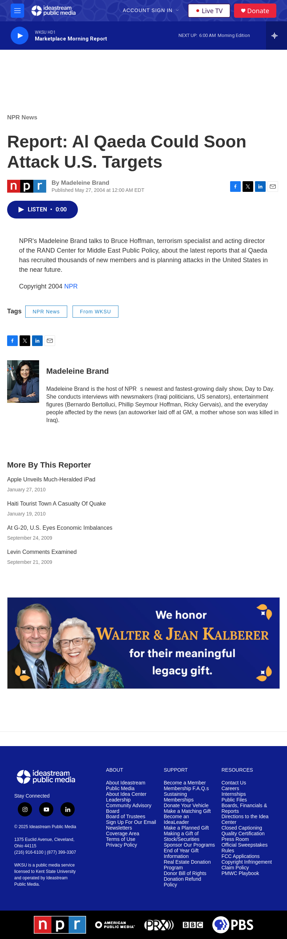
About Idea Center (126, 794)
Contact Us (234, 783)
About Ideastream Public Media (125, 785)
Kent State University (56, 871)
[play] (19, 36)
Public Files (234, 800)
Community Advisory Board (129, 808)
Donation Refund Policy (182, 881)
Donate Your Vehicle (186, 805)
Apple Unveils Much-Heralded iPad (51, 479)
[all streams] (276, 35)
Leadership (118, 800)
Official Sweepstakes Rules (245, 847)
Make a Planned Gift (186, 828)
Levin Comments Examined (42, 552)
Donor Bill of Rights (185, 873)
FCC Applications (241, 856)
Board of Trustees (125, 816)
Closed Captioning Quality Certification (243, 830)
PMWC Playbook (240, 873)
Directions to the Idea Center (245, 819)
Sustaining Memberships (178, 797)
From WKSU (95, 311)
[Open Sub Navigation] (178, 11)
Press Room (235, 839)
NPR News (22, 117)
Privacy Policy (121, 845)
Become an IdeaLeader (176, 819)
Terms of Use (120, 839)
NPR (71, 286)
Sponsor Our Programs (189, 845)
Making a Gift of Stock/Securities (181, 836)
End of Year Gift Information (181, 853)
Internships (234, 794)
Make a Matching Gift (187, 811)
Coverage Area (122, 833)
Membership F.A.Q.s (186, 788)
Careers (230, 788)
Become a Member (185, 783)
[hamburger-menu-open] (17, 11)
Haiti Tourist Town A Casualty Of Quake (56, 504)
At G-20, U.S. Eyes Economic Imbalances (59, 528)
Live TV (209, 10)
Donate (258, 11)
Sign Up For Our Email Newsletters (131, 825)
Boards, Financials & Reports (244, 808)
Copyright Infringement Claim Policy (247, 864)
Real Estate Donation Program (187, 864)
